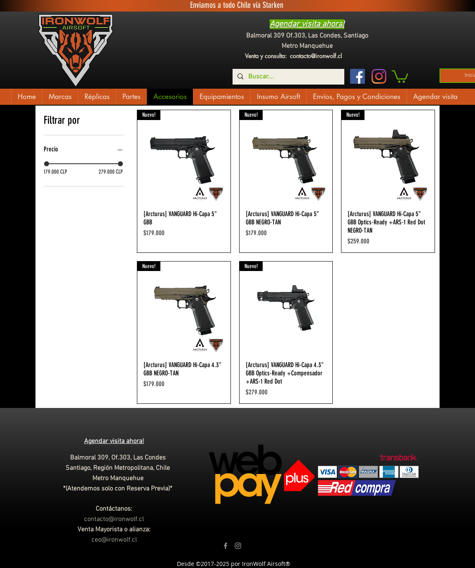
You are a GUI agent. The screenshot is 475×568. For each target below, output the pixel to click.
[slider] (47, 164)
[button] (400, 76)
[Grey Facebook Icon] (225, 546)
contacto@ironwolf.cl (316, 56)
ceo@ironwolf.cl (114, 540)
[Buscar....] (287, 77)
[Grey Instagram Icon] (238, 546)
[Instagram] (379, 76)
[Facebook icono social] (357, 76)
